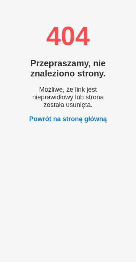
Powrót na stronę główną (68, 119)
